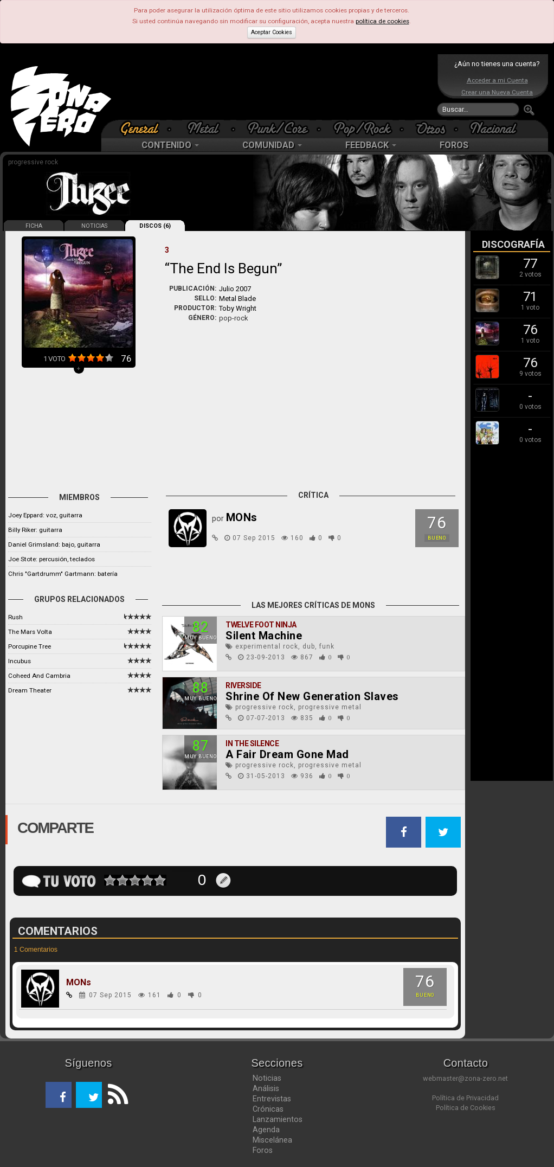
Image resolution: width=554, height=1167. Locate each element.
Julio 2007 (235, 289)
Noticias (267, 1078)
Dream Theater (29, 690)
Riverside (243, 685)
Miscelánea (272, 1140)
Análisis (266, 1088)
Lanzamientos (277, 1119)
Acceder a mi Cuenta (497, 80)
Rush (15, 617)
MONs (78, 982)
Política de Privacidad (465, 1098)
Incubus (19, 661)
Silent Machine (264, 635)
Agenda (266, 1129)
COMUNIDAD (272, 145)
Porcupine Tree (29, 646)
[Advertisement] (274, 87)
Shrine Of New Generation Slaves (312, 696)
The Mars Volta (30, 632)
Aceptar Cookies (271, 32)
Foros (263, 1150)
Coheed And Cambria (39, 675)
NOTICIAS (94, 225)
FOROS (454, 145)
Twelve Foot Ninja (261, 624)
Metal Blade (237, 298)
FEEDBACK (370, 145)
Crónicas (268, 1109)
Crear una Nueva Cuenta (497, 92)
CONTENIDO (170, 145)
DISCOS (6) (155, 225)
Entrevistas (272, 1098)
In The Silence (252, 743)
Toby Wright (237, 308)
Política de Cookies (465, 1108)
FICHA (33, 225)
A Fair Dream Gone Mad (287, 754)
